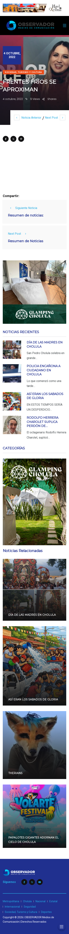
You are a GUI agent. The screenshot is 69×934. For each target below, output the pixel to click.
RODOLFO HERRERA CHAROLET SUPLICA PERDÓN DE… (42, 422)
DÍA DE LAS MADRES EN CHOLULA (32, 614)
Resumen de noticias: (25, 215)
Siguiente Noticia (22, 208)
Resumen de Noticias (25, 241)
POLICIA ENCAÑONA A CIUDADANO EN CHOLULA (43, 370)
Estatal (53, 901)
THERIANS (15, 773)
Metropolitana (11, 901)
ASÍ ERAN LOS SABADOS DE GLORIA (33, 699)
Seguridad (30, 906)
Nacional (40, 901)
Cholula (27, 901)
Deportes (46, 911)
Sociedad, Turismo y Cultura (23, 72)
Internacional (12, 906)
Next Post (55, 117)
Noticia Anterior (27, 117)
